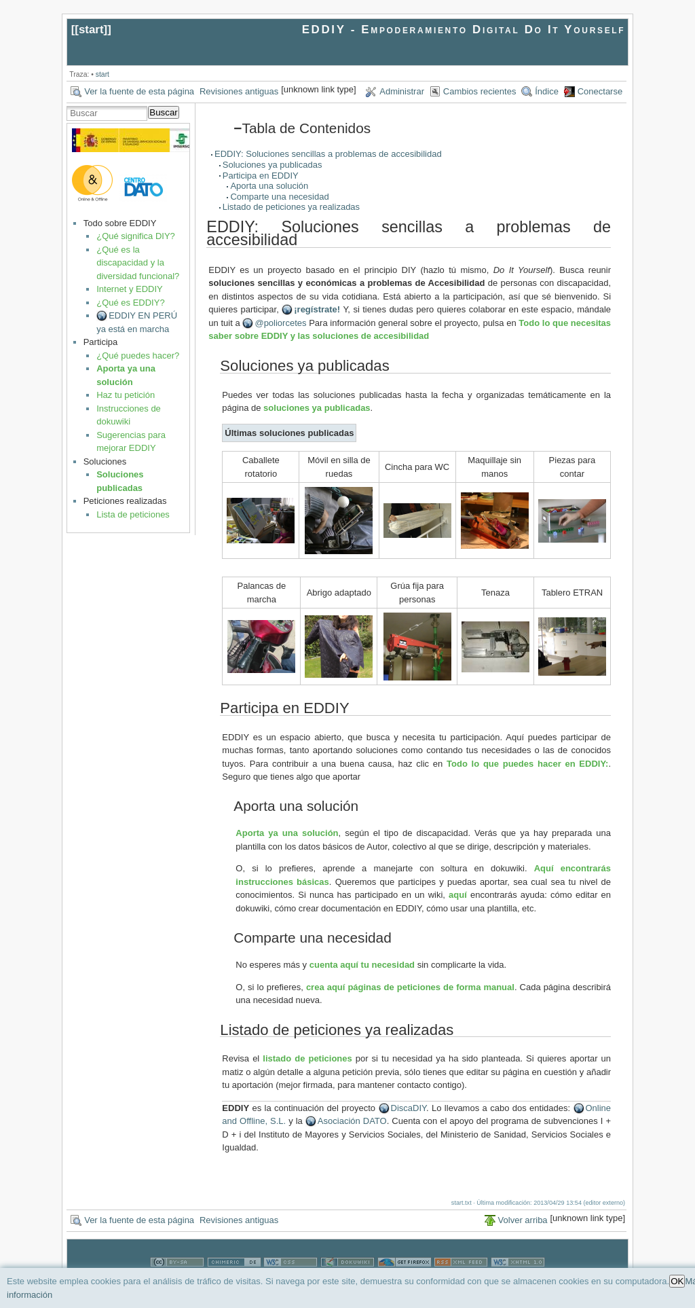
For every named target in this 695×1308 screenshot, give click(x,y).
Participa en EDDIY (261, 175)
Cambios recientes (479, 91)
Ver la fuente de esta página (139, 91)
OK (677, 1281)
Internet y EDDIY (129, 289)
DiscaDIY (409, 1108)
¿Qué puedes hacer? (137, 355)
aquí (458, 895)
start (91, 29)
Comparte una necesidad (279, 197)
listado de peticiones (307, 1058)
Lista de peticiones (133, 514)
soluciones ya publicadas (317, 408)
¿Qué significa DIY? (135, 236)
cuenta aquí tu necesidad (362, 965)
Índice (547, 91)
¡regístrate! (317, 309)
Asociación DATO (352, 1121)
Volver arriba (523, 1220)
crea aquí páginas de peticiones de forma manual (410, 987)
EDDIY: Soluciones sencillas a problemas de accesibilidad (328, 154)
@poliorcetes (280, 323)
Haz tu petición (125, 395)
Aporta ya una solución (287, 833)
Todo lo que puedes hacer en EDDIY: (527, 764)
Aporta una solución (269, 186)
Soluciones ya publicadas (272, 165)
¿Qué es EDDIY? (130, 302)
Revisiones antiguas (239, 91)
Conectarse (600, 91)
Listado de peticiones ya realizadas (291, 207)
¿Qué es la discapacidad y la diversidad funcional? (137, 262)
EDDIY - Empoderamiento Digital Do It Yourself (464, 29)
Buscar (163, 112)
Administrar (401, 91)
